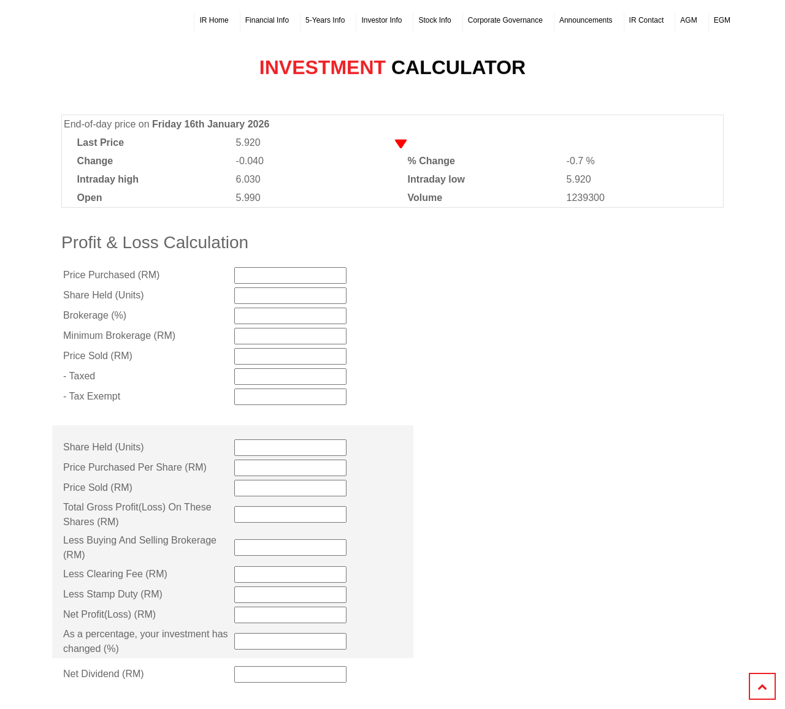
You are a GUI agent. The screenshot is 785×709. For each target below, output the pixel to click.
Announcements (586, 20)
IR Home (213, 20)
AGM (688, 20)
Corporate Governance (505, 20)
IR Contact (646, 20)
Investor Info (381, 20)
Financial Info (267, 20)
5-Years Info (325, 20)
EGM (722, 20)
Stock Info (434, 20)
